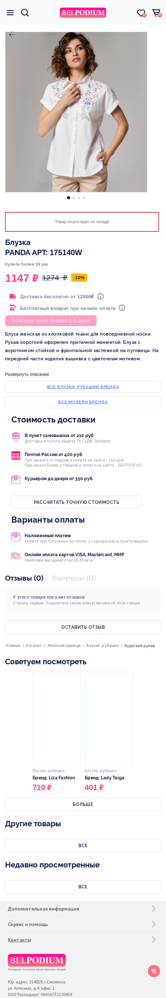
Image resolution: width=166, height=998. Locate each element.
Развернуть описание (27, 374)
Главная (13, 645)
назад (11, 29)
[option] (68, 196)
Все (83, 845)
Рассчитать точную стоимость (77, 502)
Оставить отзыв (83, 627)
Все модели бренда (83, 402)
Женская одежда (64, 645)
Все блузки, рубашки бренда (83, 386)
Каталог (34, 645)
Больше (83, 804)
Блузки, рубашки (102, 645)
